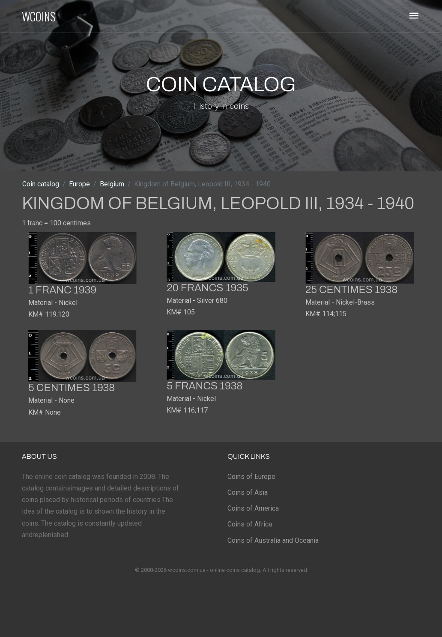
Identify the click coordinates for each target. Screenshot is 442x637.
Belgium (112, 184)
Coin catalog (40, 184)
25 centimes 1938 (351, 289)
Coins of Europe (251, 477)
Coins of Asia (247, 492)
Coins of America (253, 508)
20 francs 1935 (207, 287)
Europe (79, 184)
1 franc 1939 (62, 290)
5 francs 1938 (204, 386)
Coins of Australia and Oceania (273, 540)
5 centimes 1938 (71, 387)
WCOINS (39, 16)
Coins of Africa (249, 524)
